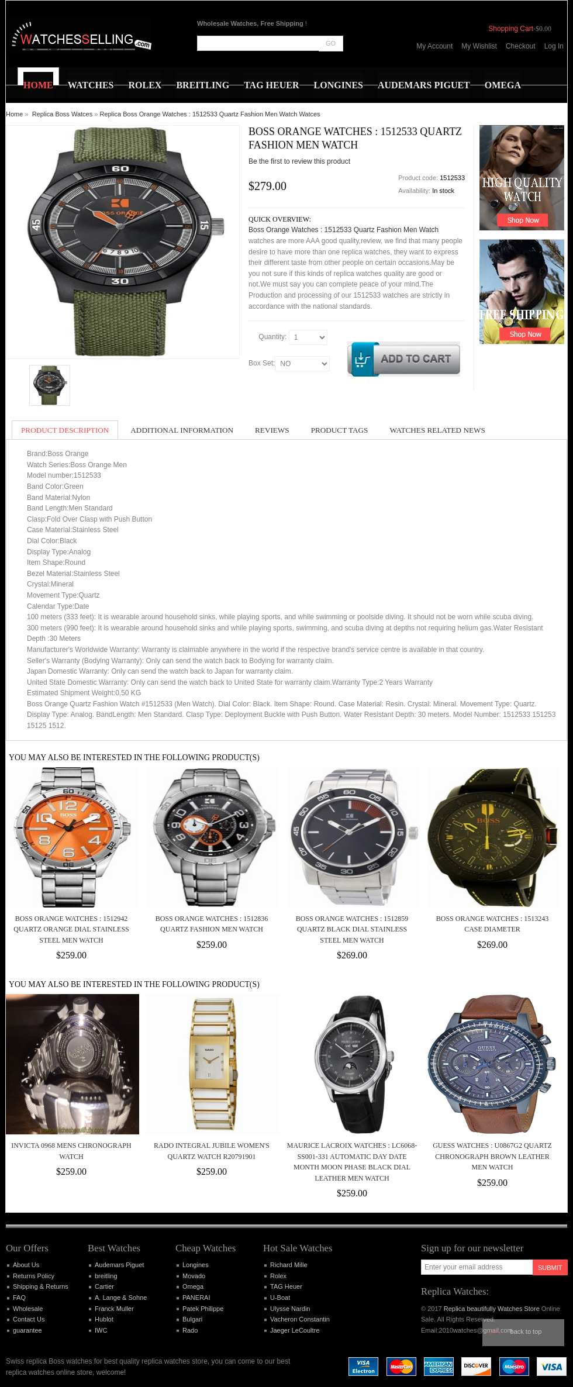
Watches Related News (437, 430)
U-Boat (280, 1297)
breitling (106, 1275)
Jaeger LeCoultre (294, 1330)
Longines (195, 1264)
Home (14, 114)
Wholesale (28, 1308)
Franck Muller (114, 1308)
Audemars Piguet (119, 1264)
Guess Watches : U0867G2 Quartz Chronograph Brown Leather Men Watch (492, 1156)
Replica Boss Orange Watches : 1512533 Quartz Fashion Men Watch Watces (209, 114)
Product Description (65, 430)
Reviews (272, 430)
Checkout (521, 46)
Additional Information (181, 430)
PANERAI (196, 1297)
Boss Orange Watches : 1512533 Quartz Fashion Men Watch (343, 230)
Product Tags (339, 430)
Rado (190, 1330)
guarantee (27, 1330)
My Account (434, 46)
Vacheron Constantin (300, 1319)
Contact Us (28, 1319)
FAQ (19, 1297)
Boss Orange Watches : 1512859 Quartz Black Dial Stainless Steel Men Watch (352, 929)
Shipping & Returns (40, 1286)
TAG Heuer (286, 1286)
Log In (554, 46)
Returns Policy (33, 1275)
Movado (193, 1275)
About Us (26, 1264)
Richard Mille (289, 1264)
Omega (192, 1286)
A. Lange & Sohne (121, 1297)
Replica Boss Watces (62, 114)
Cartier (104, 1286)
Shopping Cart (510, 29)
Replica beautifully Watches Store (492, 1308)
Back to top (526, 1331)
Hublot (104, 1319)
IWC (101, 1330)
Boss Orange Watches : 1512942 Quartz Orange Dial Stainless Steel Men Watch (71, 929)
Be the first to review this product (299, 161)
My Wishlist (479, 46)
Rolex (278, 1275)
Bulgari (192, 1319)
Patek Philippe (202, 1308)
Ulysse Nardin (290, 1308)
